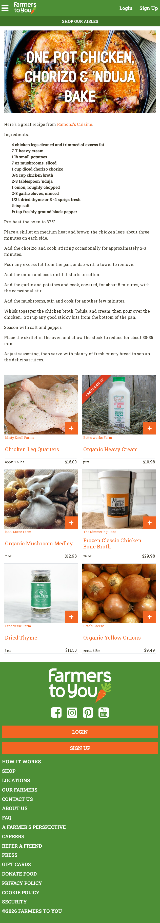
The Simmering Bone (99, 532)
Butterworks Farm (97, 437)
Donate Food (19, 873)
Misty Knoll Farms (19, 437)
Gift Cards (16, 864)
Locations (16, 780)
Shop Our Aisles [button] (80, 21)
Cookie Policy (20, 892)
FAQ (6, 817)
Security (14, 901)
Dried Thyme (21, 637)
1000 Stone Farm (18, 532)
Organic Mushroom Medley (39, 543)
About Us (15, 808)
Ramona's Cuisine (74, 124)
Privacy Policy (22, 883)
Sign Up (148, 8)
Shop (8, 771)
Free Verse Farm (18, 626)
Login (125, 8)
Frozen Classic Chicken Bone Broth (112, 543)
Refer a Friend (22, 846)
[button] (5, 8)
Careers (13, 836)
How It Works (21, 761)
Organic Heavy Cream (110, 449)
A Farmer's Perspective (34, 827)
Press (9, 855)
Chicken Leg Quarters (32, 449)
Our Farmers (19, 789)
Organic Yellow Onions (112, 637)
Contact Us (17, 799)
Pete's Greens (94, 626)
